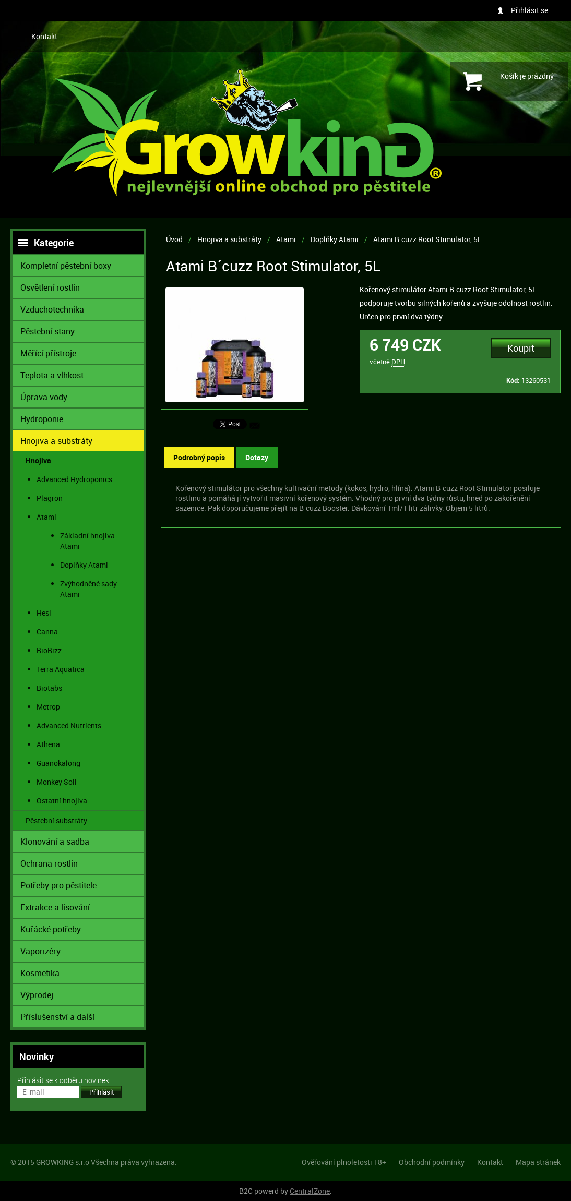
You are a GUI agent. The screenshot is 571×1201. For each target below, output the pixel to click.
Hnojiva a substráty (229, 239)
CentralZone (310, 1191)
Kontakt (44, 36)
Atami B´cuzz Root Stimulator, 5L (427, 239)
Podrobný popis (199, 457)
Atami (286, 239)
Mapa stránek (538, 1162)
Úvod (174, 239)
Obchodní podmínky (432, 1162)
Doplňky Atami (335, 239)
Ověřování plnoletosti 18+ (344, 1162)
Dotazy (256, 457)
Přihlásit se (529, 10)
